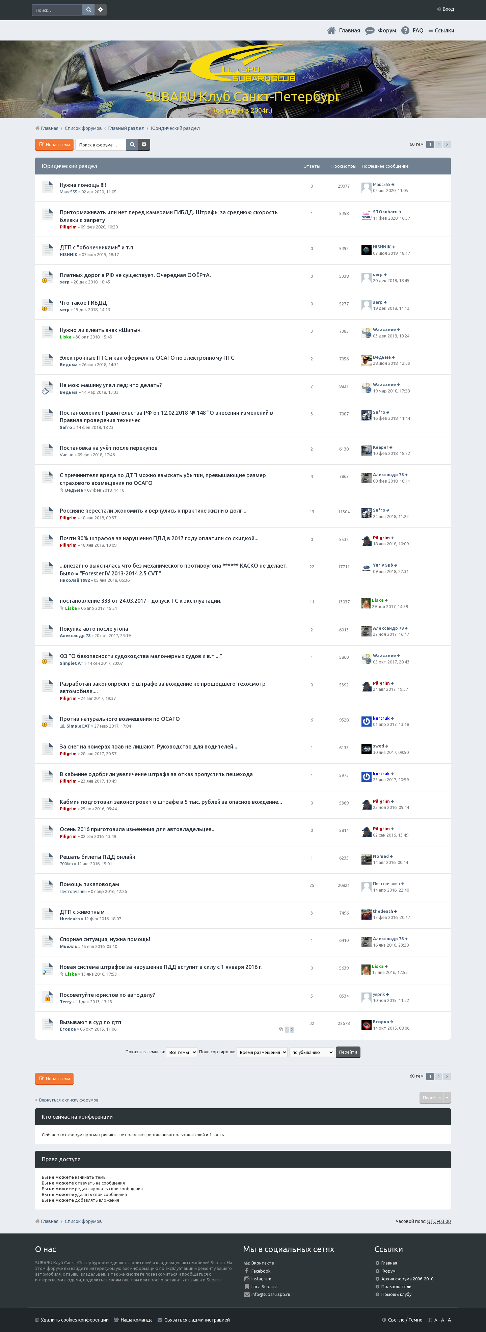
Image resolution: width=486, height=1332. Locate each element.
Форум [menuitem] (387, 30)
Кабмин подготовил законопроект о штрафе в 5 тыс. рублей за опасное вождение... (171, 802)
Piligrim (68, 226)
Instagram (261, 1278)
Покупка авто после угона (94, 629)
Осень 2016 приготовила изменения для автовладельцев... (138, 829)
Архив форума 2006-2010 (407, 1278)
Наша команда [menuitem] (137, 1320)
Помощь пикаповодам (89, 884)
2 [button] (438, 144)
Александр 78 (388, 474)
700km (66, 863)
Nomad (381, 856)
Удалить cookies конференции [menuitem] (75, 1320)
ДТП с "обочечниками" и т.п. (97, 247)
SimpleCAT (71, 663)
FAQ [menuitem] (418, 30)
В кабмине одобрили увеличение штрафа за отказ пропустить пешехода (156, 774)
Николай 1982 (75, 580)
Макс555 (68, 191)
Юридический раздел (69, 166)
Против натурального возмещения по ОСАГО (120, 719)
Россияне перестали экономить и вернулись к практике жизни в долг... (153, 511)
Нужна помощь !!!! (83, 185)
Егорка (68, 1029)
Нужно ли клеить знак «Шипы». (101, 330)
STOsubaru (385, 212)
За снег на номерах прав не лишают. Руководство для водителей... (148, 746)
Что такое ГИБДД (83, 303)
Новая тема (57, 144)
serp (65, 281)
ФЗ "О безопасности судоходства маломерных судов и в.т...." (141, 656)
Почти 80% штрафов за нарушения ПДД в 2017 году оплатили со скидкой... (159, 538)
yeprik (379, 994)
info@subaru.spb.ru (270, 1294)
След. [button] (447, 144)
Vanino (67, 454)
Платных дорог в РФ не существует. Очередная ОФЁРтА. (135, 275)
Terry (66, 1001)
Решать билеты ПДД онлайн (97, 857)
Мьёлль (68, 946)
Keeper (380, 447)
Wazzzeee (384, 329)
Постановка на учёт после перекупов (109, 448)
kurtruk (381, 718)
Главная (349, 30)
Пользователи (396, 1286)
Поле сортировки (243, 1051)
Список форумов (83, 1221)
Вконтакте (262, 1262)
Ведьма (69, 364)
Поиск (88, 10)
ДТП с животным (82, 912)
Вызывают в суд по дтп (90, 1022)
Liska (66, 336)
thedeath (70, 918)
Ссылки (444, 30)
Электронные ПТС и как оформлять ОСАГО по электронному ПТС (147, 358)
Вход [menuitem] (448, 9)
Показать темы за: (161, 1051)
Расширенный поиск (100, 10)
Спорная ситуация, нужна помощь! (105, 939)
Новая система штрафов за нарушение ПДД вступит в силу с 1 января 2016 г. (161, 967)
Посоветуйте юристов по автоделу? (107, 995)
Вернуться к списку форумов (69, 1099)
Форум (388, 1271)
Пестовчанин (73, 891)
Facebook (261, 1271)
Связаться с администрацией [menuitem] (197, 1320)
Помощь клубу (396, 1294)
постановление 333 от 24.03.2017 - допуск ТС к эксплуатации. (140, 601)
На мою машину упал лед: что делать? (111, 385)
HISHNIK (69, 254)
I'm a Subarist (264, 1286)
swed (378, 746)
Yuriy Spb (383, 565)
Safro (66, 427)
